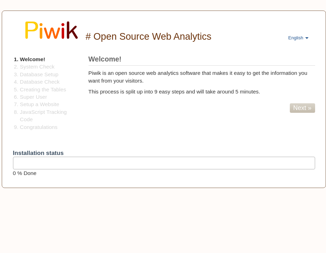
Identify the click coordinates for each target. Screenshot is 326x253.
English (296, 37)
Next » (302, 107)
